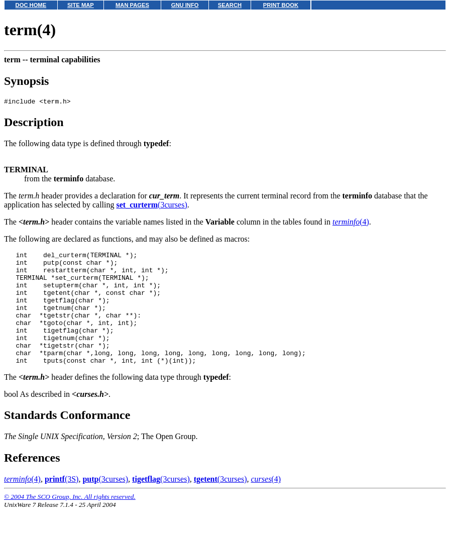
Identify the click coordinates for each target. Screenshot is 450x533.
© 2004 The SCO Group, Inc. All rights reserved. (70, 520)
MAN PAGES (132, 5)
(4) (350, 223)
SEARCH (230, 5)
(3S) (62, 503)
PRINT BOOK (280, 5)
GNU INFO (185, 5)
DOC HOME (31, 5)
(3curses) (151, 206)
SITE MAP (80, 5)
